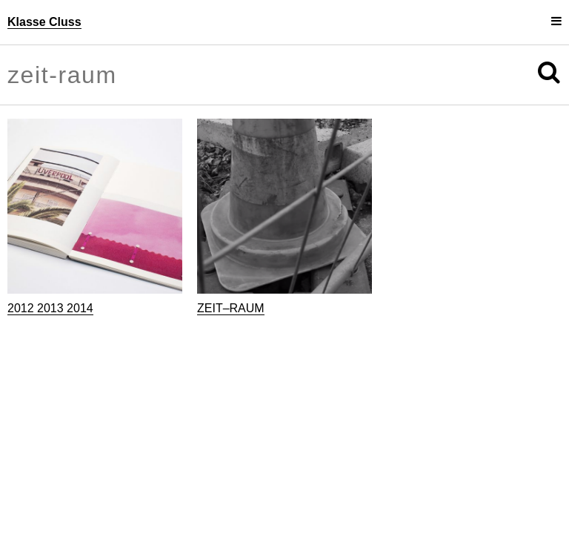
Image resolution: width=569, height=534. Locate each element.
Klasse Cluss (44, 22)
